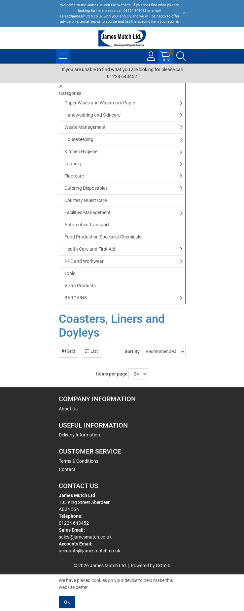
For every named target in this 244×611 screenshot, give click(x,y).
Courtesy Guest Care (85, 200)
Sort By (132, 351)
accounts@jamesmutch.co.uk (89, 550)
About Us (68, 408)
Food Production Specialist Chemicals (102, 236)
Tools (69, 273)
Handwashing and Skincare (92, 115)
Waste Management (85, 127)
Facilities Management (87, 212)
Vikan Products (80, 285)
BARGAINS (75, 297)
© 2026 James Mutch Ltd (100, 565)
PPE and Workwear (84, 261)
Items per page (111, 373)
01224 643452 (74, 523)
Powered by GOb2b (150, 565)
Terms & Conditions (78, 461)
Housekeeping (78, 139)
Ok (67, 602)
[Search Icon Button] (181, 56)
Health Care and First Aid (89, 249)
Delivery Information (79, 434)
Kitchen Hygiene (80, 151)
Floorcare (74, 176)
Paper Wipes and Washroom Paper (99, 102)
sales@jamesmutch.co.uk (85, 537)
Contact (67, 469)
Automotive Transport (86, 224)
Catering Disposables (86, 188)
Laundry (73, 163)
